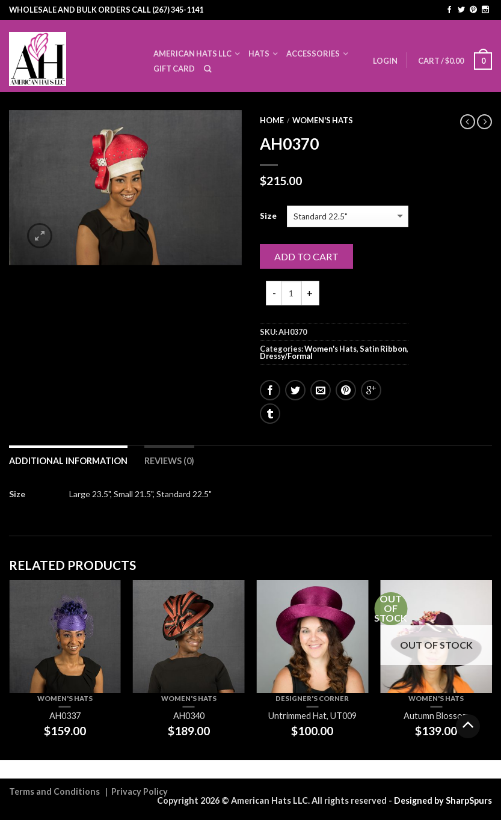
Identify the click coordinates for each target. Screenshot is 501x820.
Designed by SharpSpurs (443, 800)
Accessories (313, 53)
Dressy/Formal (286, 356)
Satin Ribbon (383, 348)
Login (385, 61)
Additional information (68, 461)
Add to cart (306, 256)
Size (268, 216)
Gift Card (174, 68)
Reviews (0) (169, 461)
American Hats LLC (192, 53)
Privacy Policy (139, 791)
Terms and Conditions (54, 791)
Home (272, 120)
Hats (258, 53)
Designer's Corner (312, 698)
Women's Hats (322, 120)
